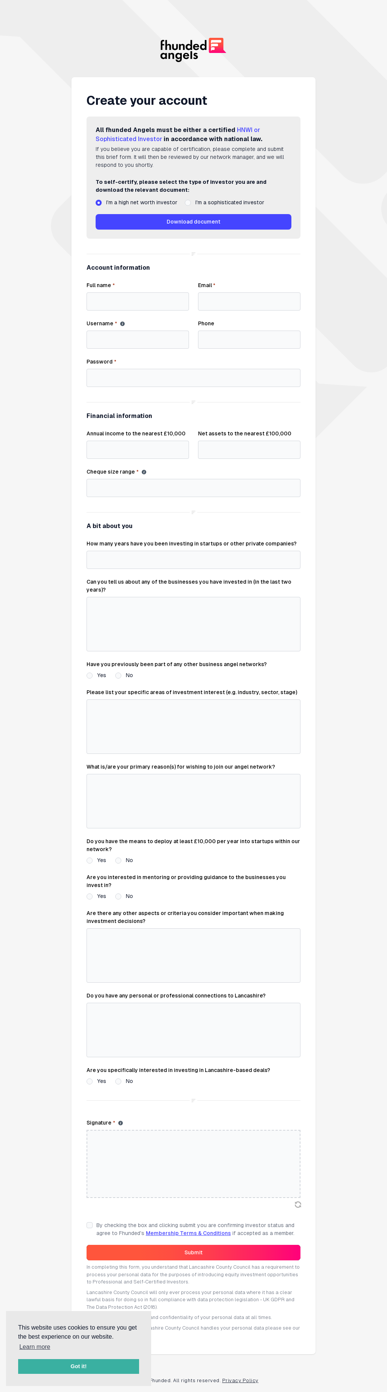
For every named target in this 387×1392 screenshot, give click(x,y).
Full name (101, 285)
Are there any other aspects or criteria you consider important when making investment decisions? (185, 917)
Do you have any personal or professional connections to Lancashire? (176, 996)
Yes (101, 675)
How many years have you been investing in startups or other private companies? (192, 544)
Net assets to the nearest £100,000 (244, 433)
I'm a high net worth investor (141, 202)
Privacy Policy (240, 1380)
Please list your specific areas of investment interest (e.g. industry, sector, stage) (192, 692)
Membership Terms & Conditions (188, 1233)
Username (102, 324)
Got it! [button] (79, 1366)
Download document (193, 222)
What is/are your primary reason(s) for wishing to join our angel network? (181, 767)
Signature (101, 1123)
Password (101, 362)
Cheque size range (112, 472)
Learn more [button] (34, 1347)
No (129, 675)
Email (206, 285)
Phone (206, 323)
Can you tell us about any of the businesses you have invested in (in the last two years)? (189, 586)
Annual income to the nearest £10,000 (136, 433)
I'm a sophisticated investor (229, 202)
